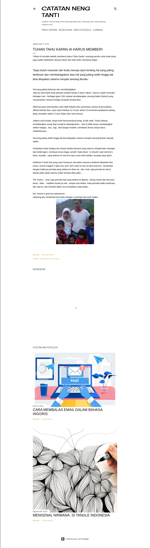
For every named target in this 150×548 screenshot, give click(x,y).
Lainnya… (98, 30)
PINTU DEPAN (49, 30)
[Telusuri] (115, 8)
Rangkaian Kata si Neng (49, 258)
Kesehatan (65, 30)
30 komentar (47, 520)
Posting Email (48, 255)
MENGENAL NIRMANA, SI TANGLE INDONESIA (71, 515)
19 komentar (47, 419)
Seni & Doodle (82, 30)
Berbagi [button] (36, 255)
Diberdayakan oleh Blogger (75, 539)
